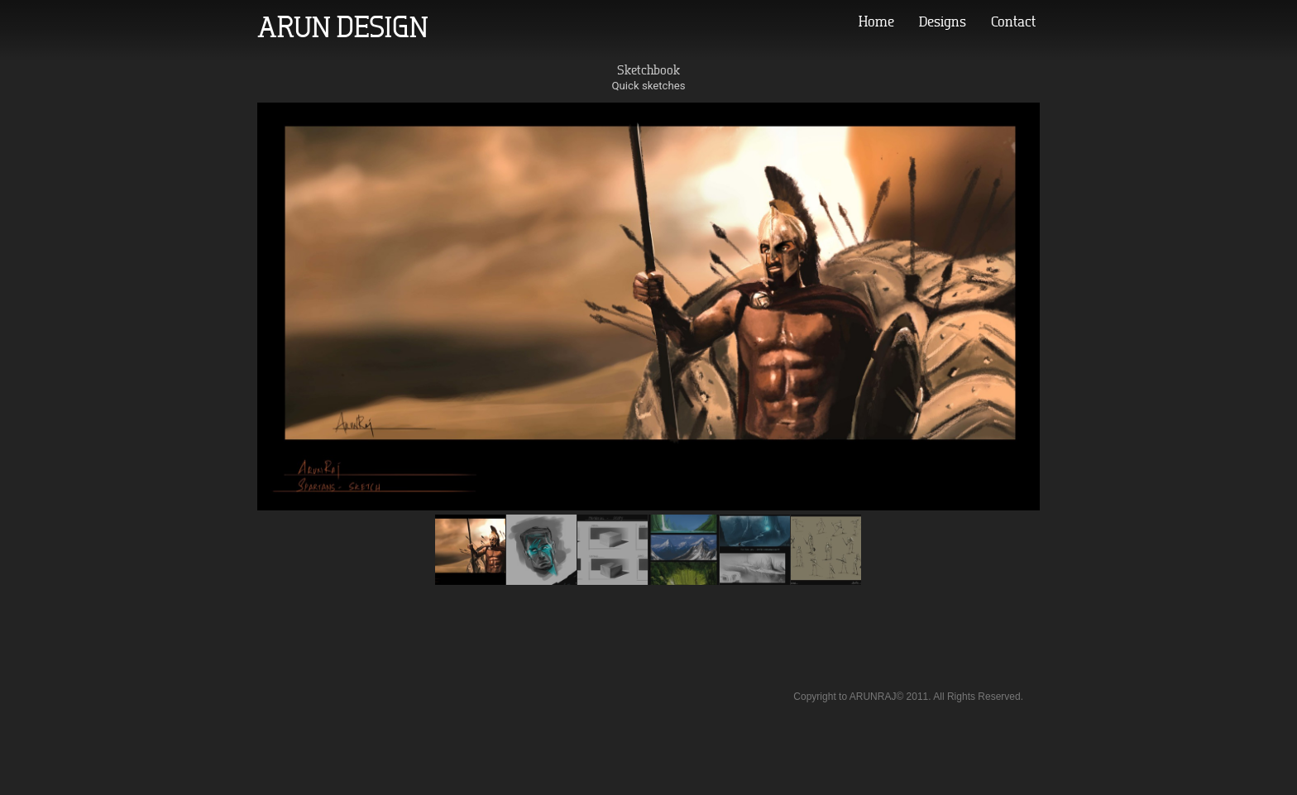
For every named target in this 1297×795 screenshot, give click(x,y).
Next (1278, 383)
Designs (942, 21)
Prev (18, 383)
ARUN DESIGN (342, 26)
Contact (1013, 21)
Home (876, 21)
